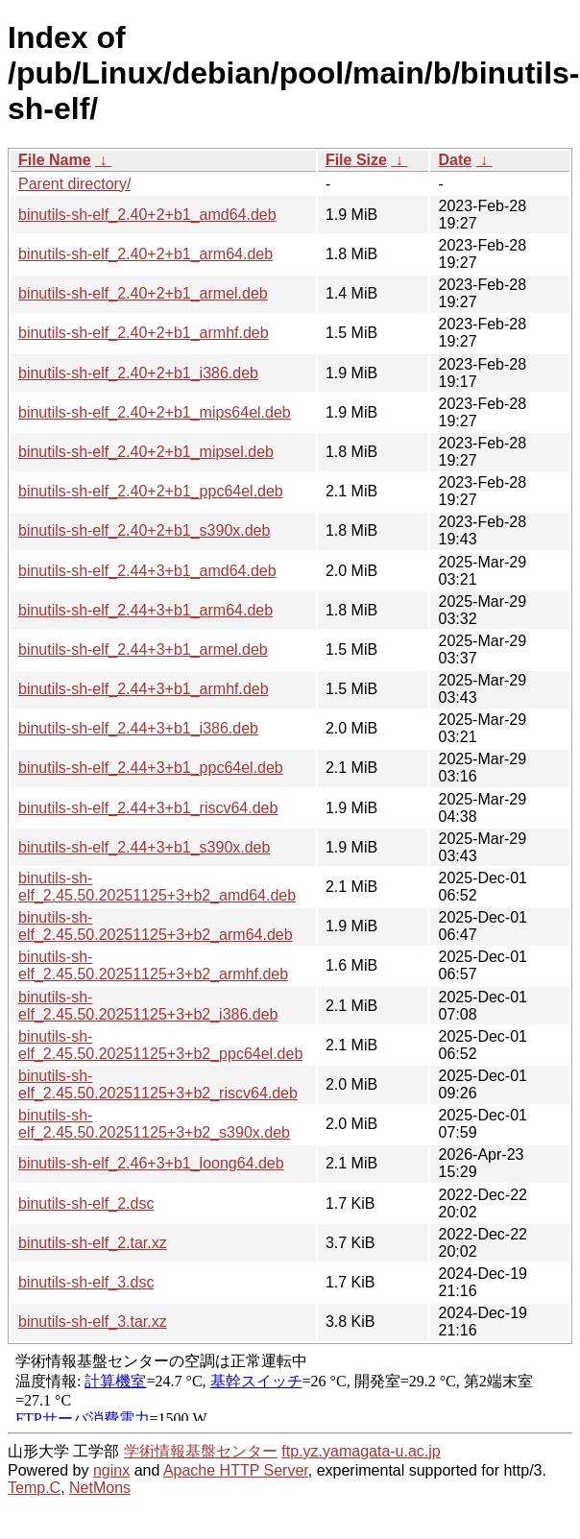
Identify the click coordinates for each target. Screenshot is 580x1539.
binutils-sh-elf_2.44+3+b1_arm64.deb (145, 610)
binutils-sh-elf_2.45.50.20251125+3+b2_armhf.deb (153, 965)
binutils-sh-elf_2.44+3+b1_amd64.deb (147, 571)
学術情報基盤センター (201, 1451)
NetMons (100, 1487)
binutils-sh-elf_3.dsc (86, 1282)
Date (454, 160)
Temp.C (34, 1487)
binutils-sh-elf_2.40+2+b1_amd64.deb (147, 214)
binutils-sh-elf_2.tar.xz (92, 1243)
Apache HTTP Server (235, 1470)
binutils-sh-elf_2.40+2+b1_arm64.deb (145, 254)
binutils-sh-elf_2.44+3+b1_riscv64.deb (148, 808)
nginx (111, 1470)
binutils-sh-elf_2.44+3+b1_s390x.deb (144, 847)
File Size (356, 160)
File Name (54, 160)
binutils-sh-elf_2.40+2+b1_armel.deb (143, 293)
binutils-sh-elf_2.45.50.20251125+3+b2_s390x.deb (154, 1124)
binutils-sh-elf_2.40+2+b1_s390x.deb (144, 530)
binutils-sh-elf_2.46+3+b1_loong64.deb (151, 1163)
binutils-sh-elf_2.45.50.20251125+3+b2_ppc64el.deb (160, 1045)
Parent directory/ (74, 184)
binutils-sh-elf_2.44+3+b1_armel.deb (143, 649)
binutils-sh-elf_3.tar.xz (92, 1321)
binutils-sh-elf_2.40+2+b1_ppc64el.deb (150, 491)
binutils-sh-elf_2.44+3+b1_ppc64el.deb (150, 767)
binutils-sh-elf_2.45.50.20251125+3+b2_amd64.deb (157, 886)
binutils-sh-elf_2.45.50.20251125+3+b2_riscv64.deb (158, 1084)
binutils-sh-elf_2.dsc (86, 1203)
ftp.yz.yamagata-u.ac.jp (360, 1451)
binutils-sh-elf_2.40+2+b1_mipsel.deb (146, 452)
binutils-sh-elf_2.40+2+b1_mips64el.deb (154, 412)
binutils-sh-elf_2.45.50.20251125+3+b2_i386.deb (148, 1005)
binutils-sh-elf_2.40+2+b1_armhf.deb (143, 333)
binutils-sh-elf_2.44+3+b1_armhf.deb (143, 689)
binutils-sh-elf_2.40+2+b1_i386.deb (138, 373)
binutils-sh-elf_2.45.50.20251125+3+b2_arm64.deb (155, 926)
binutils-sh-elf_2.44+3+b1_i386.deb (138, 728)
